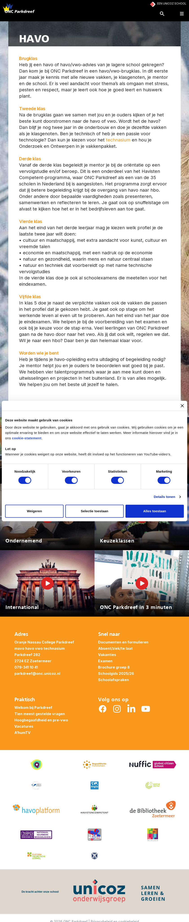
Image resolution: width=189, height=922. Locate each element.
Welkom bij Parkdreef (33, 707)
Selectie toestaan (94, 511)
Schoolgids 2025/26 (116, 673)
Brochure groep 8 (114, 667)
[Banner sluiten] (182, 405)
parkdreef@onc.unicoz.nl (37, 673)
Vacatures (23, 726)
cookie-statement (26, 438)
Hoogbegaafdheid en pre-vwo (41, 720)
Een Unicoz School (171, 3)
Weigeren (34, 511)
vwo (39, 648)
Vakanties (107, 654)
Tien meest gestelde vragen (39, 714)
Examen (105, 661)
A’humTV (22, 732)
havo (29, 648)
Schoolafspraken (113, 680)
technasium (118, 140)
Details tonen (164, 497)
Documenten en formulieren (123, 642)
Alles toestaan (154, 511)
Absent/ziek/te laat (115, 648)
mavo (19, 648)
